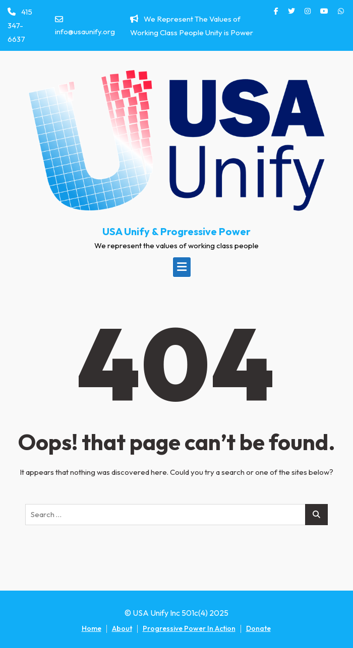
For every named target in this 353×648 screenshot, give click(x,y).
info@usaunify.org (85, 25)
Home (91, 628)
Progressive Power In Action (189, 628)
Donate (258, 628)
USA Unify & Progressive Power (176, 231)
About (122, 628)
